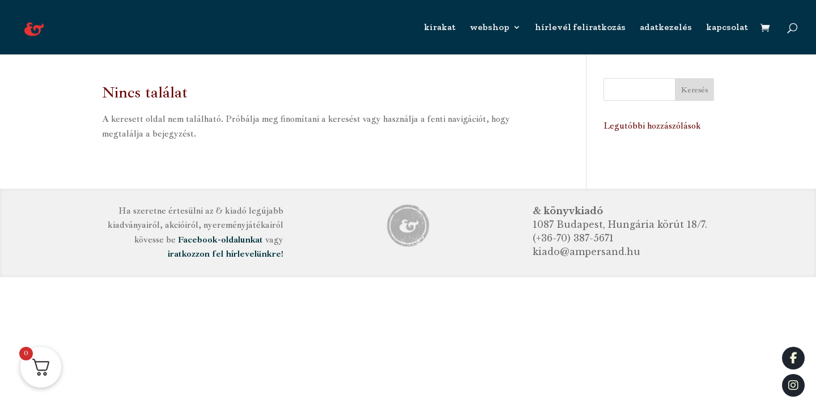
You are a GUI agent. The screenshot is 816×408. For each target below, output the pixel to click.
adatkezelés (666, 27)
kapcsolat (727, 27)
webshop (489, 27)
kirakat (440, 27)
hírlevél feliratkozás (580, 27)
